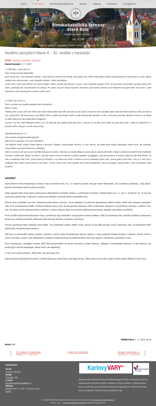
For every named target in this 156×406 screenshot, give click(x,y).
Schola (83, 3)
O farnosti (38, 3)
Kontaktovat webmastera (103, 400)
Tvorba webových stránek (74, 402)
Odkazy (97, 3)
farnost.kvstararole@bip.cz (18, 383)
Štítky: (8, 60)
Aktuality (62, 45)
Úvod (23, 3)
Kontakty (112, 3)
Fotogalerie (129, 3)
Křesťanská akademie (61, 3)
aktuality (36, 60)
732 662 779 (11, 377)
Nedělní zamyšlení (22, 60)
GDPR (8, 391)
